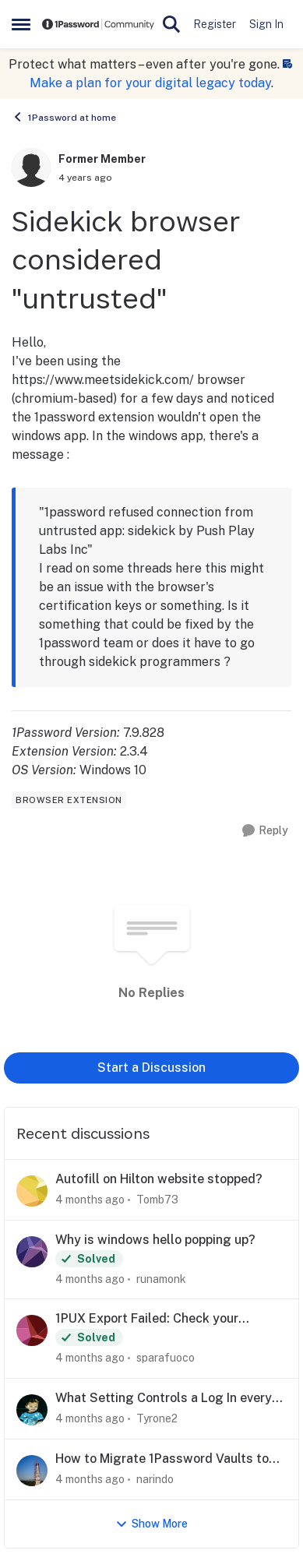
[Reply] (265, 830)
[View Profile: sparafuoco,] (32, 1330)
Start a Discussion (151, 1067)
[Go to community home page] (98, 24)
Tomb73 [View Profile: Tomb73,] (157, 1199)
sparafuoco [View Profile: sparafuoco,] (165, 1357)
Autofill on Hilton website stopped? (158, 1179)
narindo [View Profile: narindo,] (155, 1479)
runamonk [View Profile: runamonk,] (161, 1278)
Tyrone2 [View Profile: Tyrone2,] (157, 1418)
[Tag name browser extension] (69, 800)
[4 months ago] (90, 1200)
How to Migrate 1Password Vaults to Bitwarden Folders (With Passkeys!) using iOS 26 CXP (162, 1459)
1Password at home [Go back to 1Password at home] (64, 117)
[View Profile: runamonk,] (32, 1251)
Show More (151, 1524)
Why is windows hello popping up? (155, 1239)
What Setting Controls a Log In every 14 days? (163, 1398)
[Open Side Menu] (21, 24)
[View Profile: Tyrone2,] (32, 1409)
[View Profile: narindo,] (32, 1470)
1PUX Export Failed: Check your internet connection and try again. (154, 1319)
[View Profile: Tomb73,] (32, 1191)
